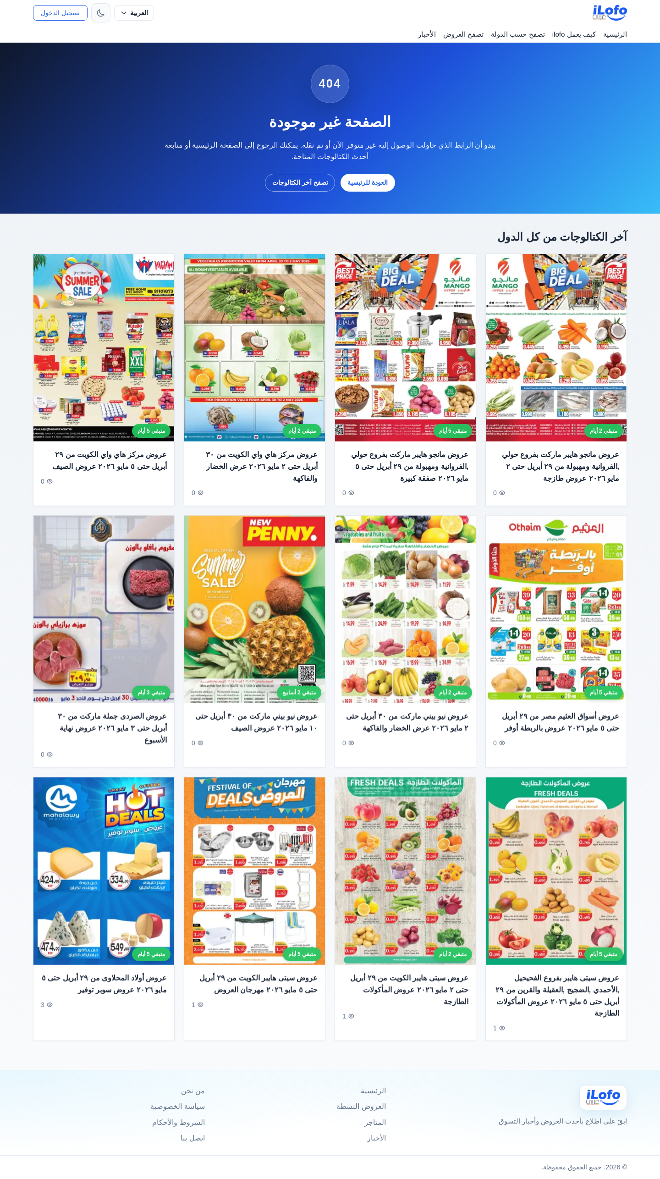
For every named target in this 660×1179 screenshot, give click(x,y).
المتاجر (375, 1122)
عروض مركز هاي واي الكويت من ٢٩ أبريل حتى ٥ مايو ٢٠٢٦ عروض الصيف (109, 460)
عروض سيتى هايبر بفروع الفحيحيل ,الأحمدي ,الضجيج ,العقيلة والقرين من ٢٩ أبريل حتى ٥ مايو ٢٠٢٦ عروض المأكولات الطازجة (557, 1006)
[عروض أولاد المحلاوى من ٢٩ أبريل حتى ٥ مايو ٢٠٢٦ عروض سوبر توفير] (103, 881)
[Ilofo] (603, 1097)
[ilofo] (610, 13)
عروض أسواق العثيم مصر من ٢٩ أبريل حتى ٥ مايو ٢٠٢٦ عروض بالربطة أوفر (560, 733)
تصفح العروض (463, 34)
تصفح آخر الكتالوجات (300, 182)
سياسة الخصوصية (177, 1106)
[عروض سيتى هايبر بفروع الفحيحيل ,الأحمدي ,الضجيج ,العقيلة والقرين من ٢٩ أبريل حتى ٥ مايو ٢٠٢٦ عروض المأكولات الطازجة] (556, 881)
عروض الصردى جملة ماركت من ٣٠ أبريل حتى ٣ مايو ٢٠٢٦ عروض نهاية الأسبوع (112, 738)
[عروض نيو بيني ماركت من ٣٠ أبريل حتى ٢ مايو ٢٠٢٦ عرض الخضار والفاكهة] (405, 620)
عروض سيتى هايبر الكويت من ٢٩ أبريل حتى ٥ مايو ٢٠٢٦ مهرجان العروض (258, 994)
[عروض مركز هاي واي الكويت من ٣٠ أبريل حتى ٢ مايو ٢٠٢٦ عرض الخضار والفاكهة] (254, 347)
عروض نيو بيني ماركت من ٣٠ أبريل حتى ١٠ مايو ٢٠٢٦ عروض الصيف (256, 733)
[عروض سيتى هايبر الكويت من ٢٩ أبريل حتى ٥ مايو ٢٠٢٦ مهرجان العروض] (254, 881)
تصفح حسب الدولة (517, 34)
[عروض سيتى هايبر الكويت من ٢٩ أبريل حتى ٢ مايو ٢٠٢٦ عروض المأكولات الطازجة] (405, 881)
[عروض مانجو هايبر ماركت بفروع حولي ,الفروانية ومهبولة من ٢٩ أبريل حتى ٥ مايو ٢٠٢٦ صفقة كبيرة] (405, 347)
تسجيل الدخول (60, 13)
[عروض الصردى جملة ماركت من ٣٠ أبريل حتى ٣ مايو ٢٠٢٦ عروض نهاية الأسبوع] (103, 620)
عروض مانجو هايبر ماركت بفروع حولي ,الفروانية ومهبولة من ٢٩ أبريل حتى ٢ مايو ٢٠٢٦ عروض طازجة (560, 466)
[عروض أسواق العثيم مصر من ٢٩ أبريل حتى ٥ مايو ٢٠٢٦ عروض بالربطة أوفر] (556, 620)
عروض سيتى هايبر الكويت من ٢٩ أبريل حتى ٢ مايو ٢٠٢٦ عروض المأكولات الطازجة (409, 1000)
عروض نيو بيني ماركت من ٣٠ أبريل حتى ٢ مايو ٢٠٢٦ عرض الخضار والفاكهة (407, 733)
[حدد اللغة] (134, 13)
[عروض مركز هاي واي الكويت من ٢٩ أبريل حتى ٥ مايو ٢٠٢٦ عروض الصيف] (103, 347)
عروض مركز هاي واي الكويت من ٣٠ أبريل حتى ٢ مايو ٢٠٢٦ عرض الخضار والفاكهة (262, 466)
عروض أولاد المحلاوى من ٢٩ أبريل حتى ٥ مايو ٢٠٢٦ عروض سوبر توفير (104, 994)
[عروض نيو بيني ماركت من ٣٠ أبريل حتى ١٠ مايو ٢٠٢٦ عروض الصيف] (254, 620)
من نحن (192, 1091)
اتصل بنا (192, 1138)
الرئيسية (615, 34)
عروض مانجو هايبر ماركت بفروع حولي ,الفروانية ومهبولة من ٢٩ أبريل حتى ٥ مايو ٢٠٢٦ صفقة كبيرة (409, 466)
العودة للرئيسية (367, 182)
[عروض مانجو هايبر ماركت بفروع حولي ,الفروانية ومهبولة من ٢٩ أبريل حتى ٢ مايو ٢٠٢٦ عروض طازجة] (556, 347)
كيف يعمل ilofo (574, 34)
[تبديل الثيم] (100, 12)
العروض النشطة (360, 1106)
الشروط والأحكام (178, 1122)
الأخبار (427, 34)
